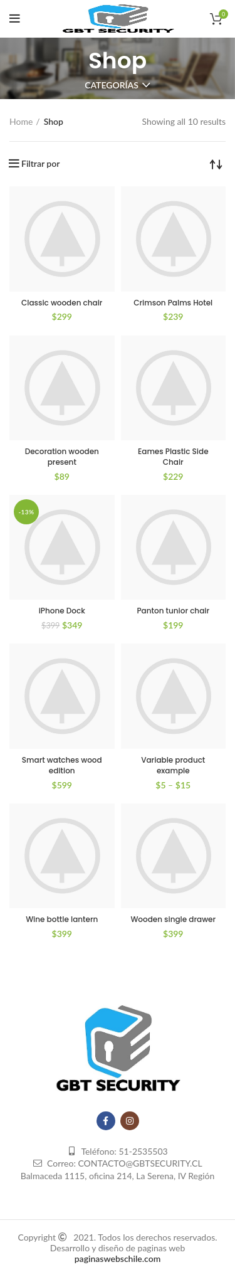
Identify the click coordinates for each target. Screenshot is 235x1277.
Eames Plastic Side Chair (173, 456)
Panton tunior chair (173, 610)
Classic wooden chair (61, 302)
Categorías (111, 85)
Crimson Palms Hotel (172, 302)
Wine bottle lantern (62, 919)
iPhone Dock (62, 610)
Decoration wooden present (62, 456)
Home (21, 121)
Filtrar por (40, 163)
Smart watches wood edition (62, 765)
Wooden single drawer (173, 919)
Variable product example (173, 765)
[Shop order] (216, 163)
